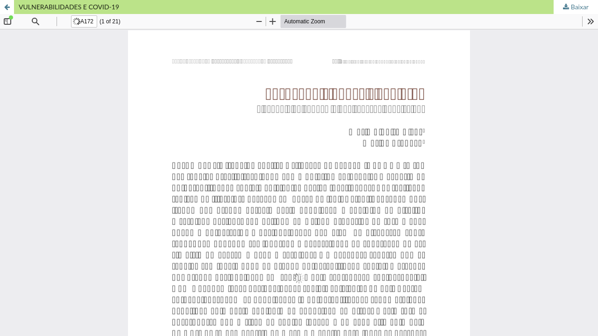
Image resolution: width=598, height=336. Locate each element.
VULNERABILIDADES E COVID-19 (69, 7)
